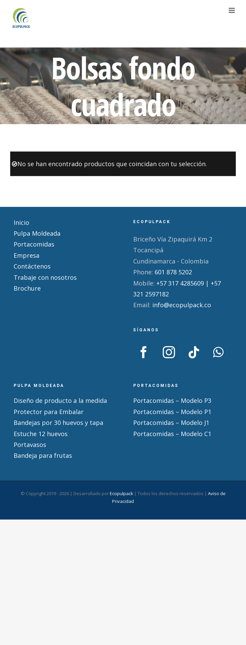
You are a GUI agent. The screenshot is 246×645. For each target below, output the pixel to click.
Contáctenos (32, 266)
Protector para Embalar (49, 412)
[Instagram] (168, 352)
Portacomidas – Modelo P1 (172, 412)
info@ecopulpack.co (181, 305)
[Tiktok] (194, 352)
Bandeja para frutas (43, 455)
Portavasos (30, 445)
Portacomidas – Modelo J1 (171, 422)
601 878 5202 (173, 272)
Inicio (21, 222)
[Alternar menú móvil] (232, 10)
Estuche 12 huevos (41, 434)
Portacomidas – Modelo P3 (172, 400)
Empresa (26, 255)
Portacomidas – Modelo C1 (172, 434)
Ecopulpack (121, 493)
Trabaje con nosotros (45, 277)
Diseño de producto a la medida (60, 400)
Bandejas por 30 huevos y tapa (58, 422)
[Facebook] (143, 352)
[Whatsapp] (218, 352)
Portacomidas (34, 244)
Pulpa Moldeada (37, 233)
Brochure (27, 288)
